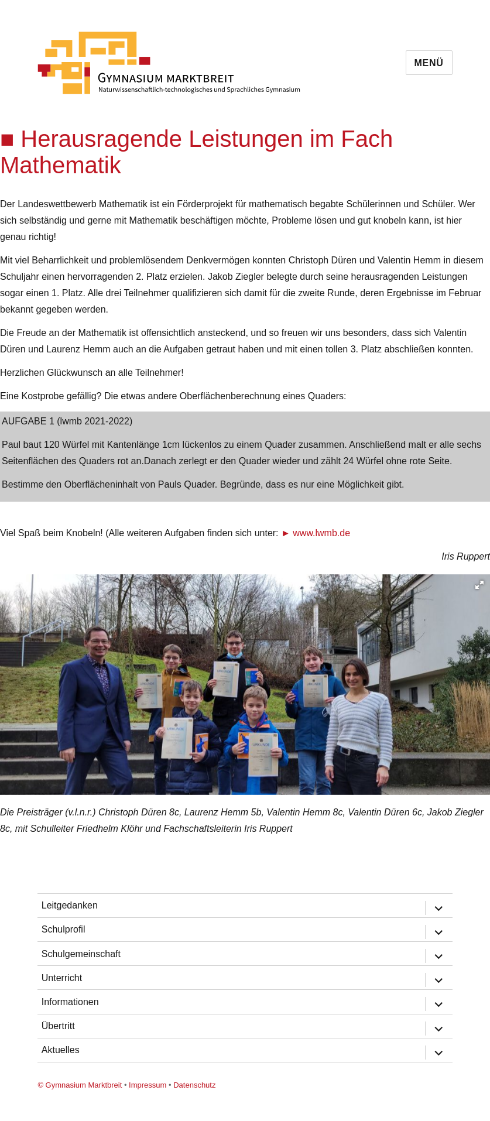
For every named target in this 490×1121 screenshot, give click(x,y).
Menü (429, 63)
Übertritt (58, 1026)
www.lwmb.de (321, 533)
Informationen (70, 1002)
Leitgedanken (70, 905)
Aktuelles (61, 1050)
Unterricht (62, 978)
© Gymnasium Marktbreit (79, 1085)
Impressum (147, 1085)
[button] (479, 584)
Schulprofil (63, 929)
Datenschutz (194, 1085)
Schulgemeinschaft (81, 954)
